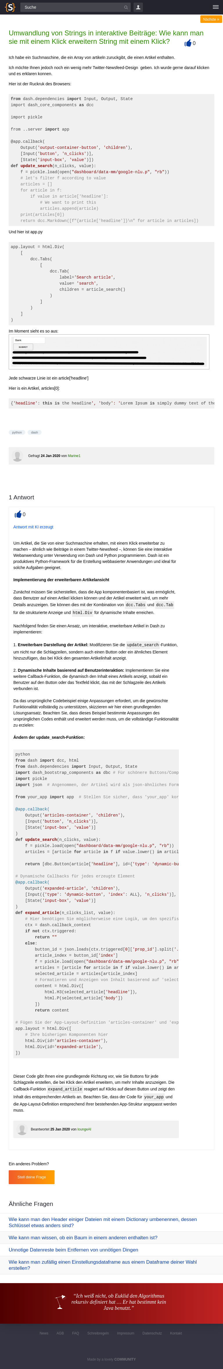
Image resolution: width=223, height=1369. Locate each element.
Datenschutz (152, 1333)
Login (138, 7)
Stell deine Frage (31, 1177)
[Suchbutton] (126, 7)
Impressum (125, 1333)
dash (34, 432)
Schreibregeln (98, 1333)
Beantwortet (40, 1129)
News (43, 1333)
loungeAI (84, 1129)
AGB (60, 1333)
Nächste (211, 19)
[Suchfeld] (75, 7)
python (17, 432)
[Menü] (216, 7)
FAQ (75, 1333)
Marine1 (74, 456)
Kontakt (176, 1333)
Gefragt (34, 456)
